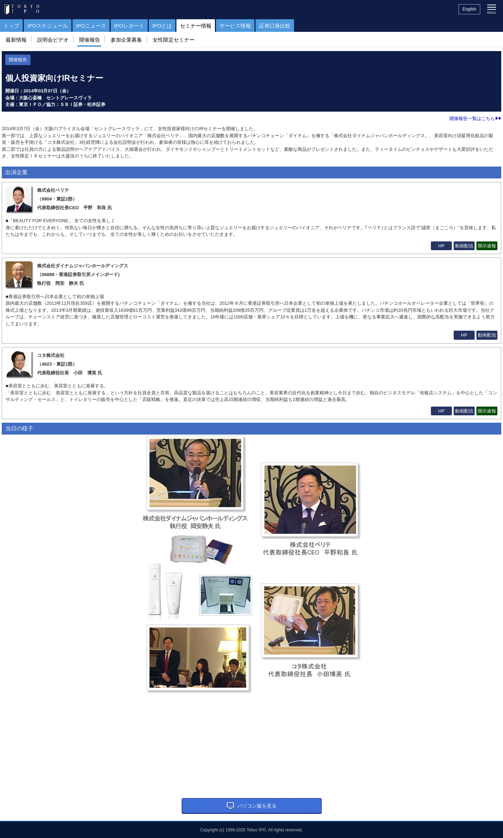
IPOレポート (129, 26)
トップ (11, 26)
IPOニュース (91, 26)
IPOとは (162, 26)
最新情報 (16, 40)
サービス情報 (235, 26)
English (469, 9)
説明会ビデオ (53, 40)
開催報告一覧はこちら (475, 118)
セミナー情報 (195, 26)
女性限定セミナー (174, 40)
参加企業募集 (126, 40)
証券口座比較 (275, 26)
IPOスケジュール (47, 26)
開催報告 (89, 40)
